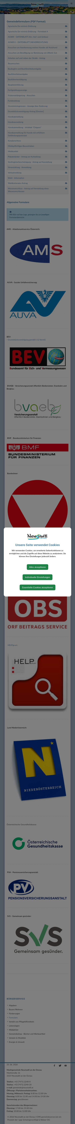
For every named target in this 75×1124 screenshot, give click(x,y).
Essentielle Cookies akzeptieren (37, 587)
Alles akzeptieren (37, 567)
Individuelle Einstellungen (37, 577)
